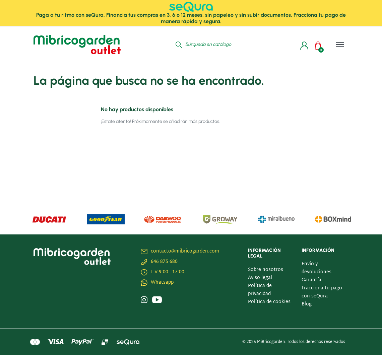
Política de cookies (269, 302)
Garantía (311, 280)
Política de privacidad (260, 290)
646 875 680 (164, 262)
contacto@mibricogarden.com (185, 251)
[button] (319, 44)
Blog (307, 304)
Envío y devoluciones (316, 268)
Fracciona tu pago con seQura (322, 292)
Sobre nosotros (265, 270)
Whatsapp (162, 282)
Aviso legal (260, 278)
